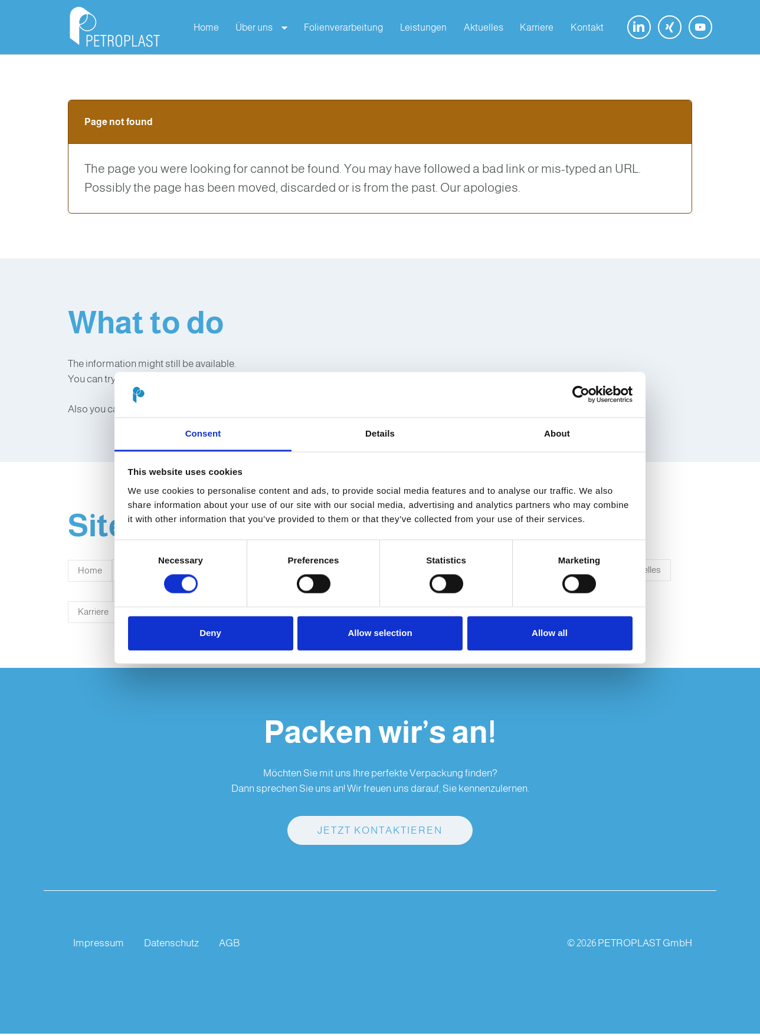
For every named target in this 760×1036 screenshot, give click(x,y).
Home (90, 573)
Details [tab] (380, 433)
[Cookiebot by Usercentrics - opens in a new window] (581, 395)
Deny (210, 633)
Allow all (550, 633)
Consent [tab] (203, 433)
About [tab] (557, 433)
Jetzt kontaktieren (380, 832)
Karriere (93, 614)
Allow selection (380, 633)
